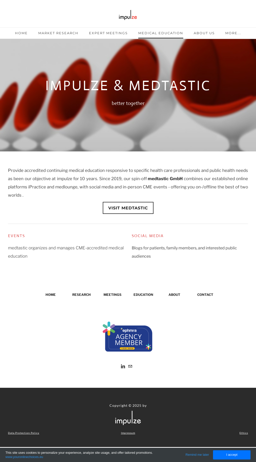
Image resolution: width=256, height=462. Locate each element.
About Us (204, 33)
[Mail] (130, 366)
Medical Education (160, 33)
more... (233, 33)
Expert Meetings (108, 33)
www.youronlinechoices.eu (24, 457)
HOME (51, 295)
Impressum (128, 432)
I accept (232, 455)
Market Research (58, 33)
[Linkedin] (123, 366)
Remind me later (197, 455)
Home (21, 33)
